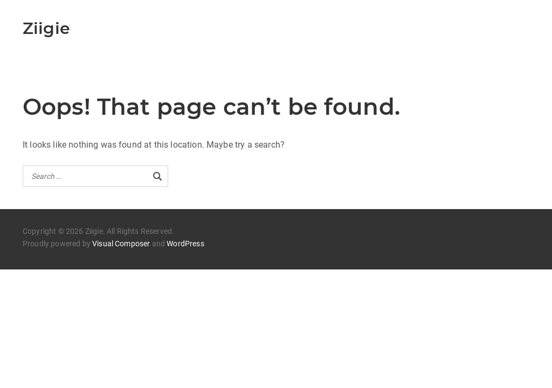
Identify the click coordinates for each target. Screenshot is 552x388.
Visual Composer (121, 243)
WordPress (185, 243)
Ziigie (46, 28)
